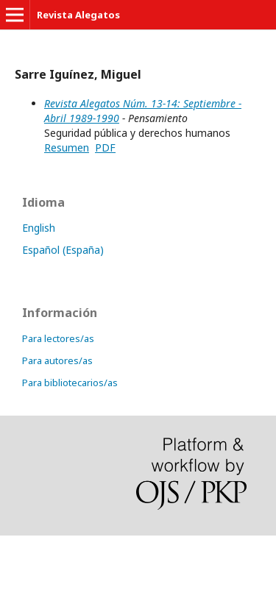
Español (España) (63, 250)
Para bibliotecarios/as (70, 382)
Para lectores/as (58, 338)
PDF (105, 147)
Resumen (66, 147)
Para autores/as (57, 360)
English (38, 228)
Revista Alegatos (78, 14)
